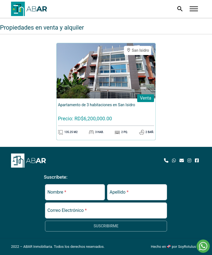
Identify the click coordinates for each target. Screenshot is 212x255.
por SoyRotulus (186, 246)
